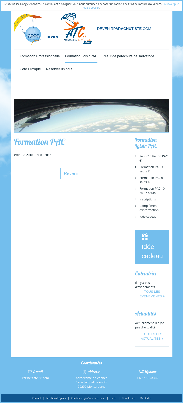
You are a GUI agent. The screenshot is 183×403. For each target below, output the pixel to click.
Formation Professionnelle (40, 56)
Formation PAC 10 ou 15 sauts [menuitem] (152, 190)
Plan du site (128, 398)
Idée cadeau (152, 246)
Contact (36, 398)
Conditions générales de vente (88, 398)
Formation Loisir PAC (81, 56)
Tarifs (113, 398)
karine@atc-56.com (35, 378)
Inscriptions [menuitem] (147, 199)
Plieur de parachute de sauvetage (128, 56)
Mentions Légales (56, 398)
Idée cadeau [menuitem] (147, 216)
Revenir (71, 173)
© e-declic (145, 398)
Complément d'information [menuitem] (149, 208)
